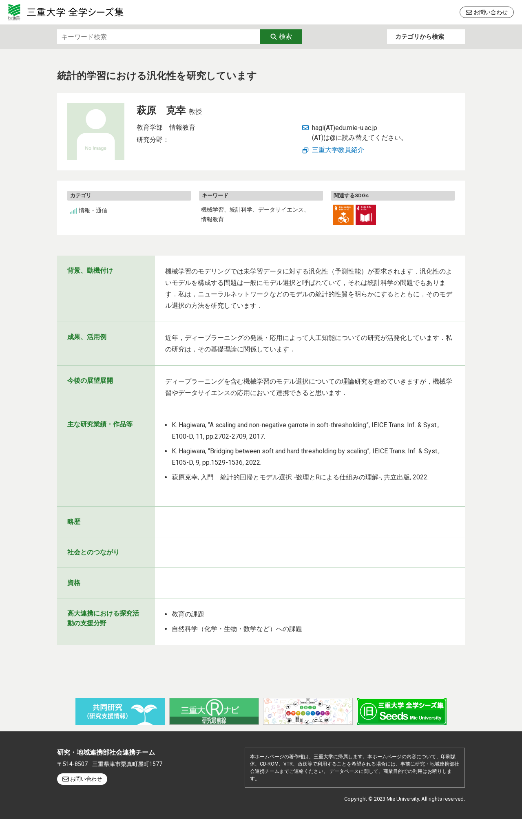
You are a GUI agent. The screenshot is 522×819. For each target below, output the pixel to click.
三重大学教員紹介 (338, 150)
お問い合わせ (490, 12)
